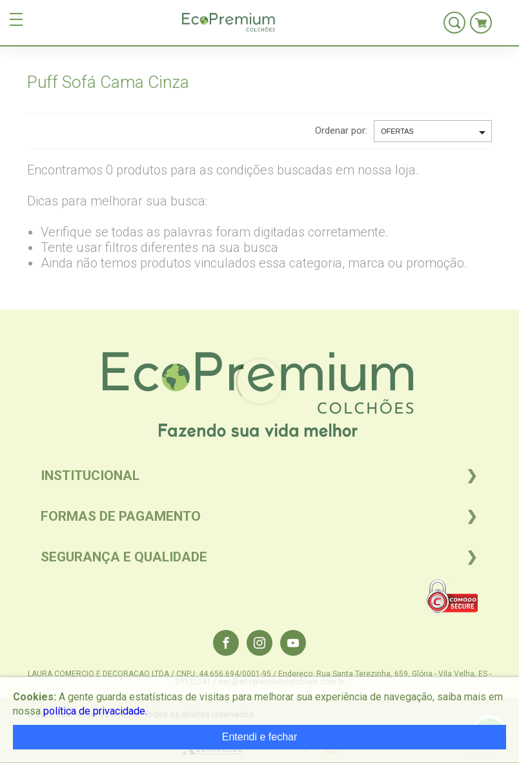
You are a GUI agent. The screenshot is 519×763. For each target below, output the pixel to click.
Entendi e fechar (260, 736)
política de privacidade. (95, 711)
